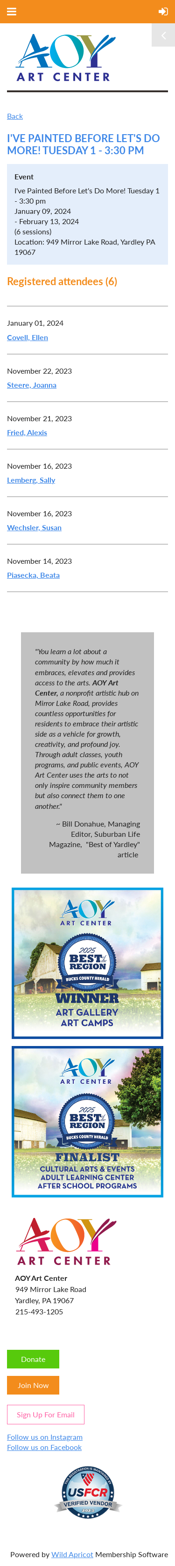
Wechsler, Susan (34, 527)
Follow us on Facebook (44, 1447)
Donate (33, 1358)
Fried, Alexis (27, 432)
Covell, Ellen (27, 337)
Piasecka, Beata (33, 574)
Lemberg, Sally (31, 479)
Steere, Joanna (31, 384)
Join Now (33, 1385)
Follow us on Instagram (45, 1436)
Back (15, 115)
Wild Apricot (72, 1554)
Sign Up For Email (46, 1414)
